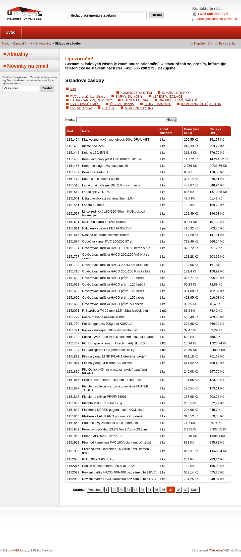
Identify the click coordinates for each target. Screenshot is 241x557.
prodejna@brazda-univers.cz (217, 19)
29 (114, 490)
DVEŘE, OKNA (81, 108)
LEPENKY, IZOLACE (168, 96)
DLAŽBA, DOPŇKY (176, 93)
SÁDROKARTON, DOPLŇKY (91, 100)
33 (142, 490)
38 (178, 490)
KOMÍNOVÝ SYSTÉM (136, 93)
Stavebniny (43, 43)
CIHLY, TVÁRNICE (157, 104)
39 (186, 490)
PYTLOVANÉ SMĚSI (85, 104)
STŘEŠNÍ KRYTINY (139, 108)
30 (121, 490)
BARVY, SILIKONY (129, 96)
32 (135, 490)
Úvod (11, 32)
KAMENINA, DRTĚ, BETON (201, 104)
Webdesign (216, 550)
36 (163, 490)
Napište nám (203, 43)
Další (194, 490)
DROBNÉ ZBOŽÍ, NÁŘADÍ (178, 100)
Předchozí (95, 490)
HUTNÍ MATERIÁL (135, 100)
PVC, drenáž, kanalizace (87, 96)
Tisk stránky (226, 43)
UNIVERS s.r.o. (14, 5)
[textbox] (107, 15)
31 (128, 490)
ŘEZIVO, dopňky (122, 104)
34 (149, 490)
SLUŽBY (108, 108)
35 (156, 490)
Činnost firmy (22, 43)
